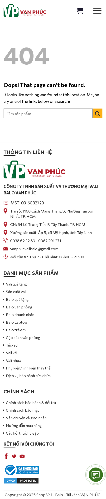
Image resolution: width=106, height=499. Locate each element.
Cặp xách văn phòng (23, 337)
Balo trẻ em (16, 329)
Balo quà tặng (17, 299)
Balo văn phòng (19, 307)
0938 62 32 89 (22, 240)
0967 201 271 (49, 240)
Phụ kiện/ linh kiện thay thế (28, 368)
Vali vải (11, 352)
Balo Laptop (16, 322)
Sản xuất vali (16, 291)
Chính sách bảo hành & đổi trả (31, 402)
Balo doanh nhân (20, 314)
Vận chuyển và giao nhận (26, 418)
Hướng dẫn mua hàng (24, 425)
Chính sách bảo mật (22, 410)
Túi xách (12, 345)
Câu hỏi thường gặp (22, 433)
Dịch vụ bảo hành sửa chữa (28, 375)
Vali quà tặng (16, 284)
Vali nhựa (13, 360)
